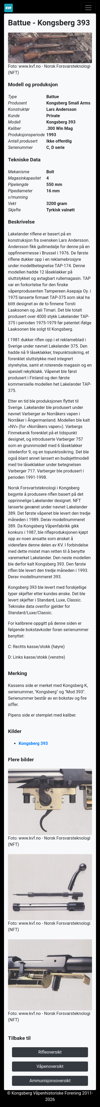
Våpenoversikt (50, 1066)
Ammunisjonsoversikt (49, 1080)
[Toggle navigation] (88, 7)
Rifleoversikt (50, 1052)
